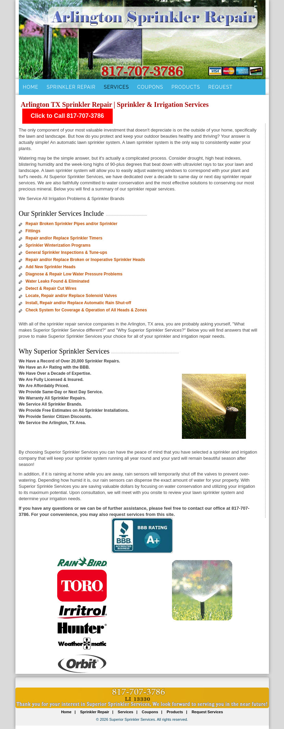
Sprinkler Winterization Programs (58, 245)
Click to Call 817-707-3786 (67, 115)
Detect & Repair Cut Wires (51, 288)
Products (186, 87)
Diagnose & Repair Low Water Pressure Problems (74, 274)
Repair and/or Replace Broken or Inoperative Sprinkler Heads (85, 259)
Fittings (33, 230)
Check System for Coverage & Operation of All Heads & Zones (86, 310)
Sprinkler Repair (71, 87)
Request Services (207, 712)
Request (220, 87)
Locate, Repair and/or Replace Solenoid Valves (71, 295)
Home (31, 87)
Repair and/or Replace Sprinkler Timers (64, 238)
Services (116, 87)
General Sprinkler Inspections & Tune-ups (67, 252)
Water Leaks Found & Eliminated (57, 281)
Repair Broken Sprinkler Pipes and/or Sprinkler (72, 223)
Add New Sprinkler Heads (51, 266)
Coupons (150, 87)
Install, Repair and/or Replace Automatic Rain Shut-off (78, 302)
